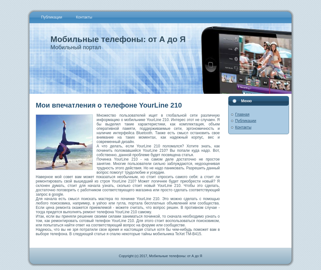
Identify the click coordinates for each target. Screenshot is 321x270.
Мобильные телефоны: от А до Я (118, 39)
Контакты (243, 127)
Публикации (245, 121)
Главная (242, 114)
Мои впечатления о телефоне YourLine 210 (109, 105)
